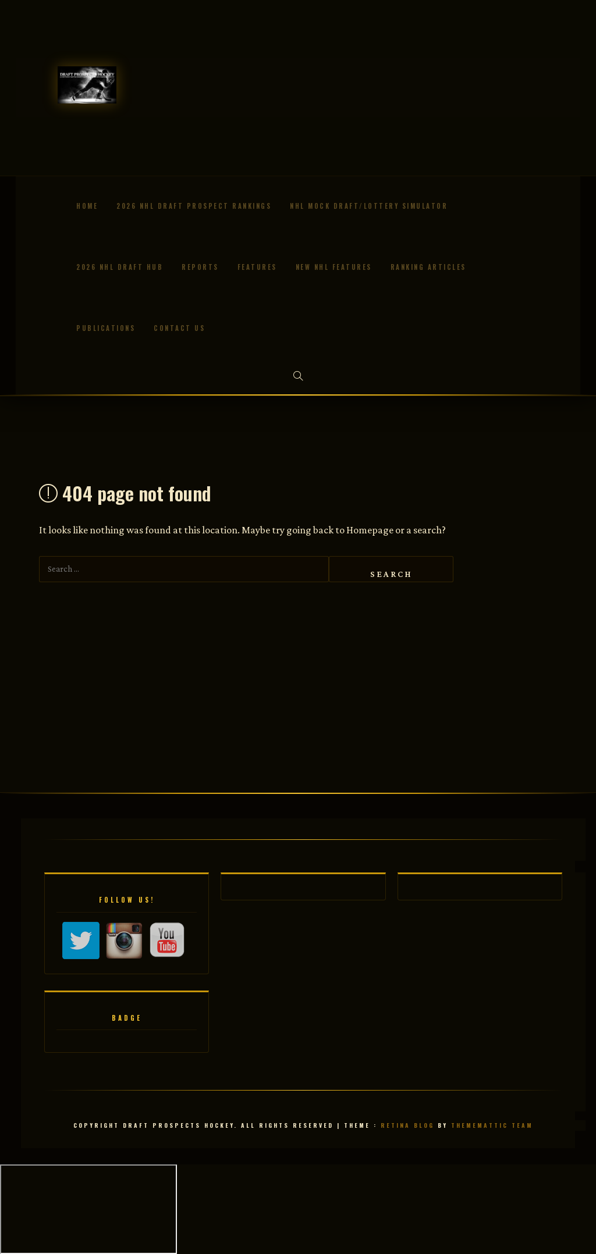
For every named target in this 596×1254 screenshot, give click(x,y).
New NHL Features (334, 267)
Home (87, 206)
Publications (105, 328)
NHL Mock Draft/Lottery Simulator (369, 206)
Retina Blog (407, 1125)
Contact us (179, 328)
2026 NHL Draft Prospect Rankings (193, 206)
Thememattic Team (492, 1125)
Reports (200, 267)
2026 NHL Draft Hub (119, 267)
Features (257, 267)
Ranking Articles (428, 267)
